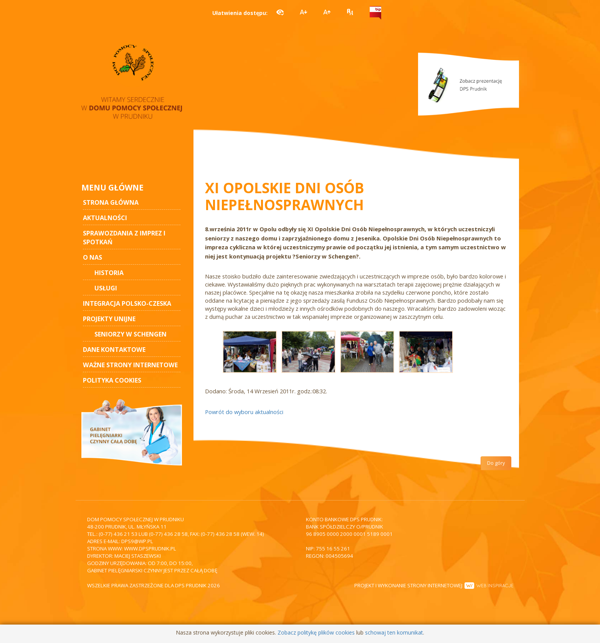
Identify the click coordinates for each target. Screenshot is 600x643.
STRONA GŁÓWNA (111, 202)
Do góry (496, 463)
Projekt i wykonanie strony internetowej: (433, 585)
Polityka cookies (112, 380)
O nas (92, 257)
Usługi (105, 288)
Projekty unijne (109, 319)
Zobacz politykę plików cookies (316, 632)
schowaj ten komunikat (394, 632)
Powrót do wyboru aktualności (244, 412)
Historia (109, 272)
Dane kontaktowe (114, 349)
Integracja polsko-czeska (127, 303)
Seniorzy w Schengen (130, 334)
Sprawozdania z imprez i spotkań (124, 237)
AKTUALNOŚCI (105, 218)
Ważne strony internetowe (130, 365)
